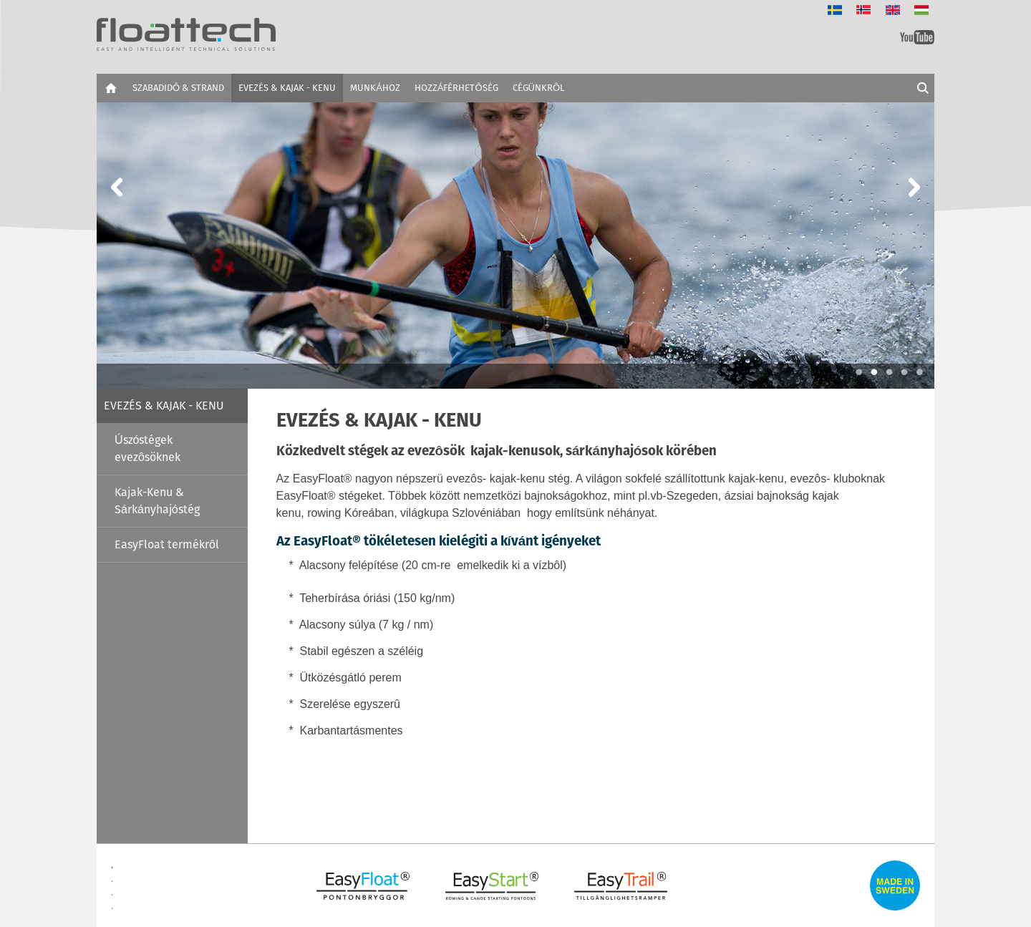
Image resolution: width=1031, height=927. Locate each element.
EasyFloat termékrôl (167, 544)
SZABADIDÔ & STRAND (178, 87)
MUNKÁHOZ (375, 87)
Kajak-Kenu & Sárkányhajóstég (157, 501)
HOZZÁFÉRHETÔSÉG (456, 87)
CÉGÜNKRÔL (539, 87)
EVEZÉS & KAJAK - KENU (287, 87)
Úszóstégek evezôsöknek (147, 448)
